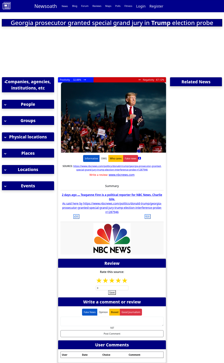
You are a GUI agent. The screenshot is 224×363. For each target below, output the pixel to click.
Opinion (103, 312)
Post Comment (112, 333)
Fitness (128, 6)
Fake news (130, 158)
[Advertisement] (71, 52)
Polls (117, 6)
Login (141, 6)
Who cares (116, 158)
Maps (108, 6)
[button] (28, 84)
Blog (74, 6)
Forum (84, 6)
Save (112, 292)
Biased (114, 312)
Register (156, 6)
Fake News (90, 312)
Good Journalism (130, 312)
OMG (104, 158)
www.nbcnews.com (121, 175)
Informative (91, 158)
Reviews (96, 6)
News (65, 6)
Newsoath (45, 6)
